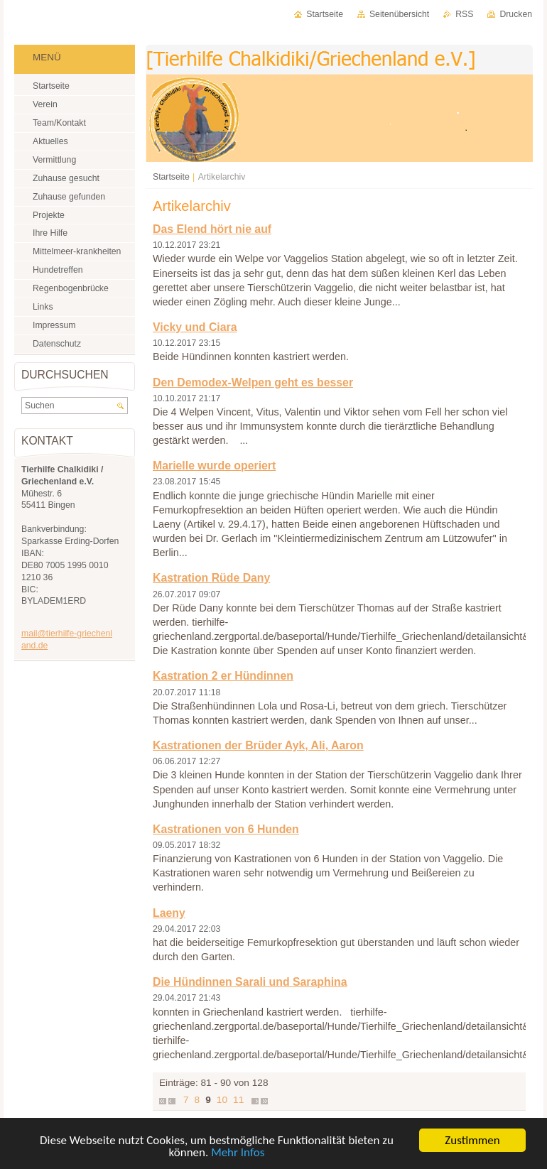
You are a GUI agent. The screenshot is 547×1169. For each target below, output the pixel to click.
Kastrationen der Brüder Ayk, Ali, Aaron (258, 745)
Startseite (171, 177)
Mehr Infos (237, 1153)
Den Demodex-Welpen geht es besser (253, 382)
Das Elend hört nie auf (212, 229)
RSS (464, 14)
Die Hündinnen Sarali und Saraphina (250, 982)
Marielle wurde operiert (214, 466)
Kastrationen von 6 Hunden (226, 829)
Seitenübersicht (399, 14)
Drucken (515, 14)
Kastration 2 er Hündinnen (223, 676)
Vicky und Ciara (195, 327)
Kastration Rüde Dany (211, 578)
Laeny (169, 913)
